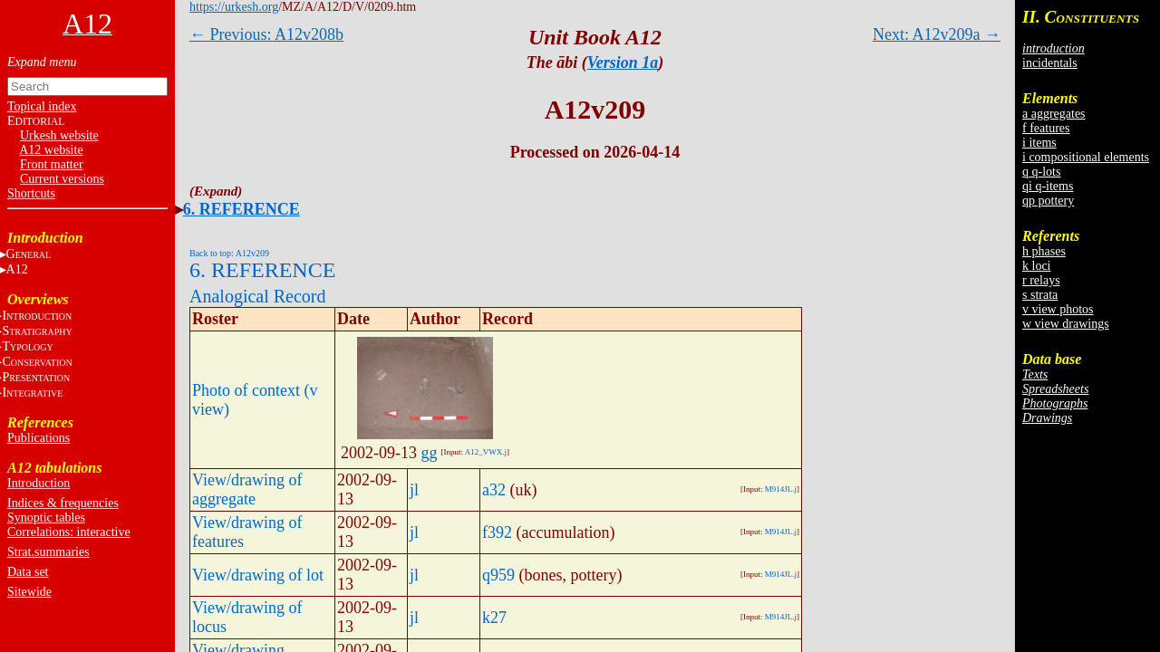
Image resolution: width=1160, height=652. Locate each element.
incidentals (1050, 63)
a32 (494, 490)
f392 (497, 532)
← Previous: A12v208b (266, 34)
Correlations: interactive (68, 532)
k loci (1036, 266)
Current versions (62, 179)
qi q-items (1047, 186)
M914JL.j (781, 489)
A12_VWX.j (486, 451)
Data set (27, 572)
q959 (498, 575)
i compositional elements (1085, 157)
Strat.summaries (48, 552)
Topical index (41, 106)
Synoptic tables (46, 517)
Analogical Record (257, 296)
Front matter (51, 164)
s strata (1040, 295)
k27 (494, 618)
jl (414, 490)
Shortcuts (31, 193)
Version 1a (623, 62)
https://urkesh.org (233, 7)
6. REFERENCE (241, 209)
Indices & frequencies (63, 503)
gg (429, 453)
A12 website (50, 150)
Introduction (38, 483)
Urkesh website (59, 135)
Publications (38, 438)
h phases (1044, 251)
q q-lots (1041, 171)
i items (1039, 142)
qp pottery (1048, 200)
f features (1045, 128)
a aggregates (1054, 113)
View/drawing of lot (258, 575)
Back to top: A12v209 (229, 253)
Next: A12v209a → (936, 34)
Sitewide (29, 592)
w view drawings (1065, 324)
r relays (1041, 280)
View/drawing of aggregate (247, 489)
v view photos (1058, 309)
